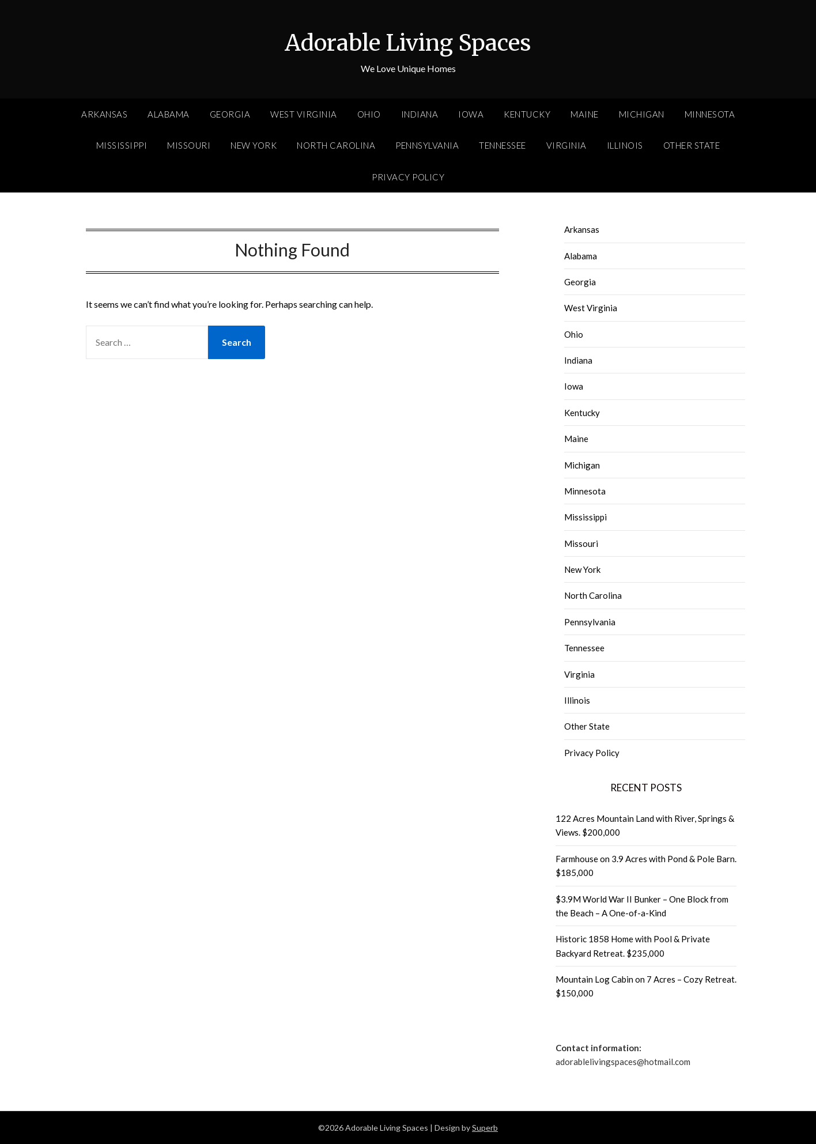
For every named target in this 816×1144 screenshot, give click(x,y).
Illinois (625, 145)
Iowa (470, 114)
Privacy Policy (408, 177)
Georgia (230, 114)
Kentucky (527, 114)
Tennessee (502, 145)
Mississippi (122, 145)
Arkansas (104, 114)
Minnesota (710, 114)
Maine (585, 114)
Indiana (420, 114)
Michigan (641, 114)
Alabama (169, 114)
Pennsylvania (427, 145)
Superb (485, 1127)
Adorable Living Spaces (408, 41)
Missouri (188, 145)
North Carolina (336, 145)
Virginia (566, 145)
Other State (691, 145)
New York (254, 145)
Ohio (369, 114)
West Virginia (303, 114)
